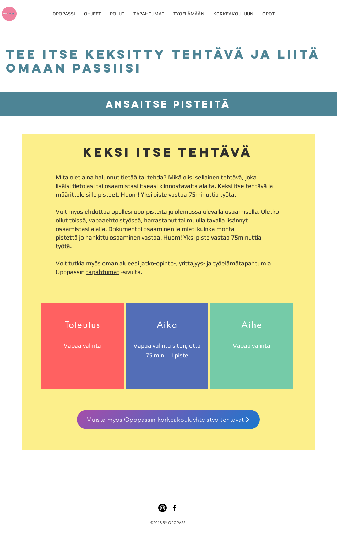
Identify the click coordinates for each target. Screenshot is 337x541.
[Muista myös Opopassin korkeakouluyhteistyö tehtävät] (168, 419)
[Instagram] (162, 508)
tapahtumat (102, 271)
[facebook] (174, 508)
